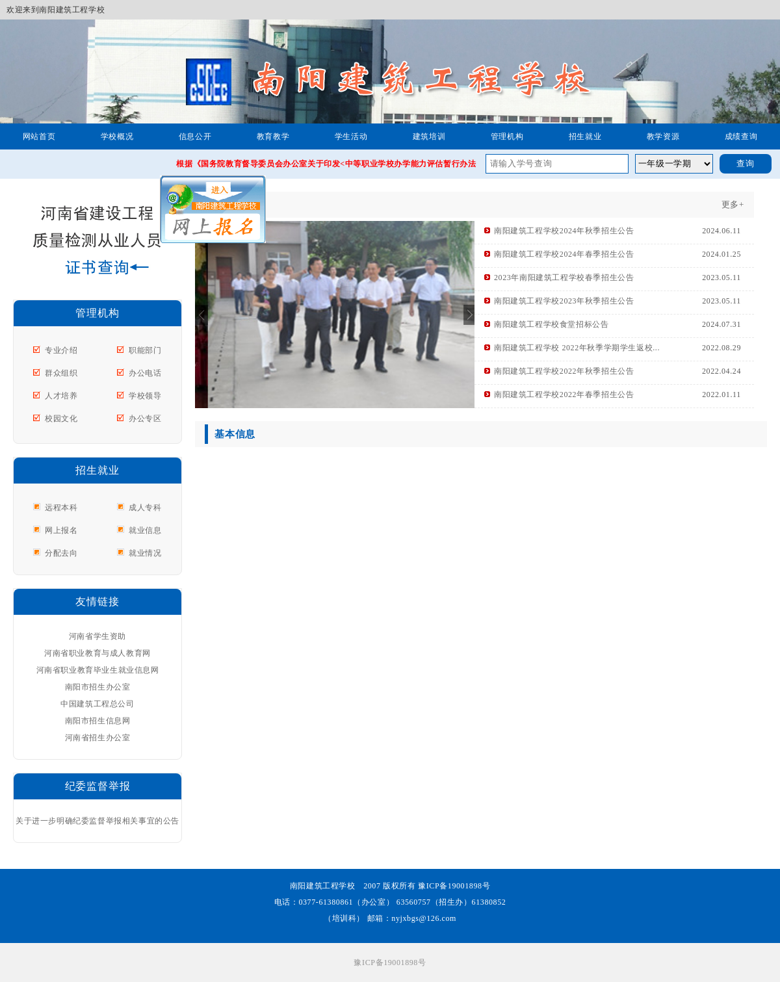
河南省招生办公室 (98, 737)
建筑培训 (429, 136)
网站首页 (39, 136)
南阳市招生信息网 (98, 720)
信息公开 (195, 136)
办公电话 (145, 373)
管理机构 (507, 136)
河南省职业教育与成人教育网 (97, 653)
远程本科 (61, 507)
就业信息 (145, 530)
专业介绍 (61, 350)
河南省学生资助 (97, 636)
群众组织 (61, 373)
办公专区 (145, 418)
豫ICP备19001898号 (390, 962)
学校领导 (145, 395)
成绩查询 (741, 136)
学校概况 (117, 136)
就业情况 (145, 553)
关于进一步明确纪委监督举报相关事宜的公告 (97, 820)
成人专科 (145, 507)
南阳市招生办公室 (98, 686)
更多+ (733, 204)
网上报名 (61, 530)
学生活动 (351, 136)
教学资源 (663, 136)
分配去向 (61, 553)
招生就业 (585, 136)
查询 (745, 163)
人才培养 (61, 395)
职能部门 (145, 350)
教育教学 (273, 136)
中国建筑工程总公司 (97, 703)
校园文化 (61, 418)
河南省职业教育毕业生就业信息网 (97, 670)
